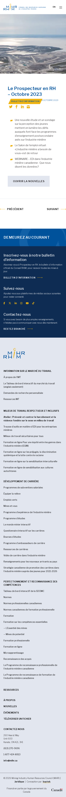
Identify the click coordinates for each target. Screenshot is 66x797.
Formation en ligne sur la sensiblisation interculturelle (30, 461)
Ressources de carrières (16, 549)
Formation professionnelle (17, 640)
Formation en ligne (13, 646)
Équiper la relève (12, 493)
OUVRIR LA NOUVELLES (28, 181)
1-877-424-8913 (12, 754)
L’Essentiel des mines (16, 628)
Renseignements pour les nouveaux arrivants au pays (30, 561)
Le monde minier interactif (17, 524)
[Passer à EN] (54, 7)
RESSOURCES (11, 690)
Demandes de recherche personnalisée (23, 393)
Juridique (19, 781)
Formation (9, 616)
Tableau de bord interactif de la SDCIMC (24, 591)
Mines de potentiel (15, 634)
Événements (11, 712)
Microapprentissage (14, 653)
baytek (46, 781)
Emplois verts (10, 500)
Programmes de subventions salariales (23, 487)
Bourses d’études (12, 537)
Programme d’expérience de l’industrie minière (27, 512)
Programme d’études (14, 518)
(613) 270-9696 (12, 748)
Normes (7, 597)
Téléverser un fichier (17, 719)
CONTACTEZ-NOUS (14, 729)
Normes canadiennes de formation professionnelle (29, 609)
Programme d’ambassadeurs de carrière (24, 543)
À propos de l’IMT (12, 377)
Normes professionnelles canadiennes (23, 603)
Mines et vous (10, 506)
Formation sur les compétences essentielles (25, 622)
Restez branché (15, 329)
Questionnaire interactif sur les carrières (24, 530)
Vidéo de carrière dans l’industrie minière (24, 555)
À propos (9, 700)
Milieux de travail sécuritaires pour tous (23, 436)
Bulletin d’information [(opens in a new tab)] (19, 277)
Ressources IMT (11, 399)
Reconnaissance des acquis (17, 659)
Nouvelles (10, 706)
